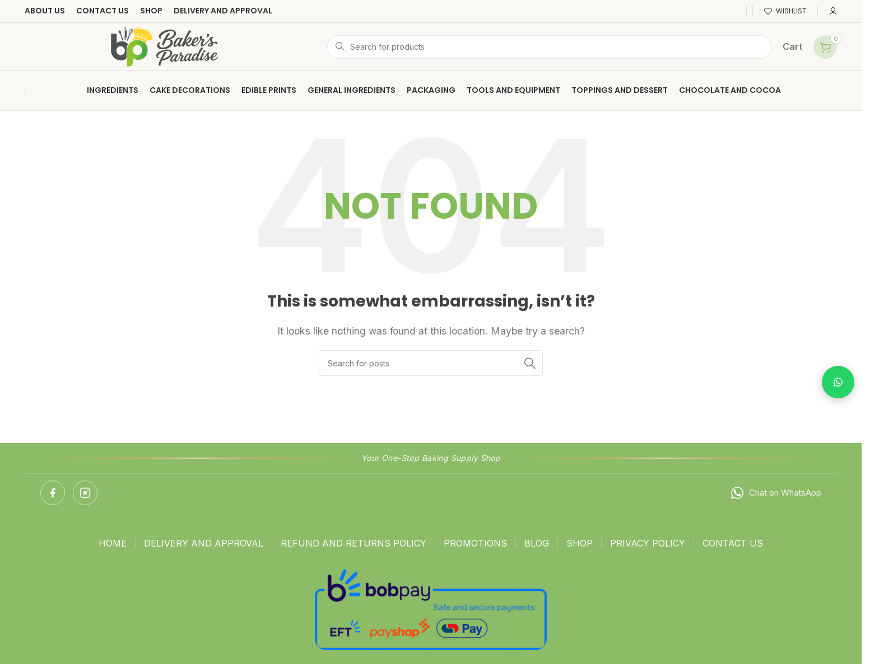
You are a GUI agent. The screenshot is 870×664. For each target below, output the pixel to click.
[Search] (549, 47)
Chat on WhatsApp (775, 493)
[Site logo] (165, 45)
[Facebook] (52, 493)
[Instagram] (85, 493)
